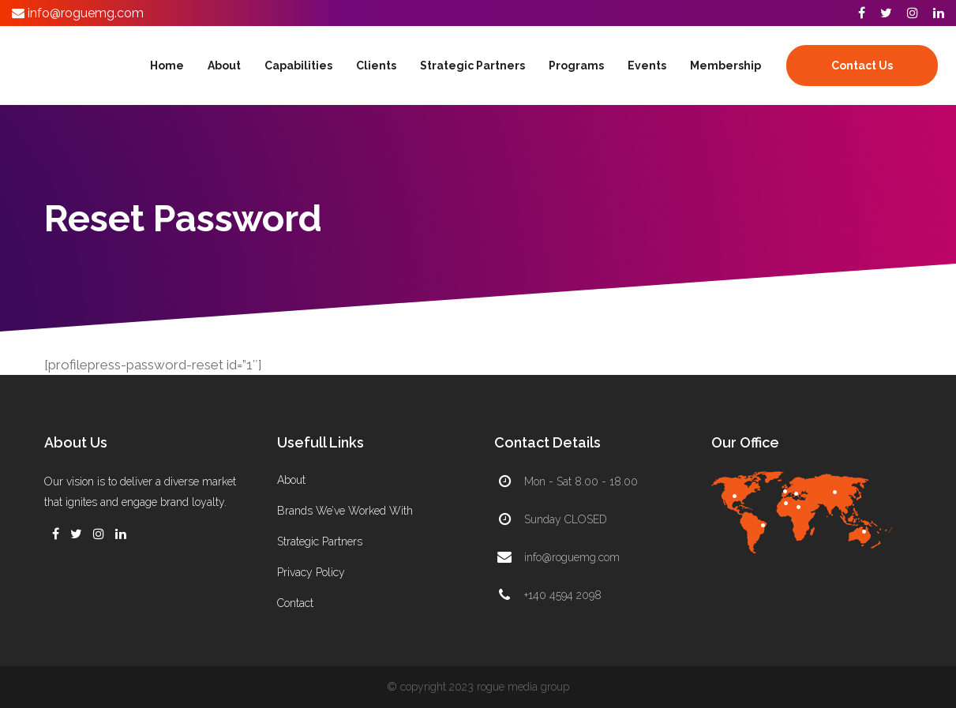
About (291, 480)
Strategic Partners (319, 541)
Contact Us (862, 65)
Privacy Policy (311, 572)
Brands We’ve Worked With (345, 510)
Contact (295, 603)
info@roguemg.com (84, 13)
